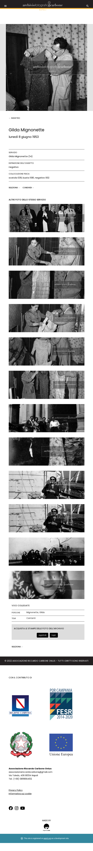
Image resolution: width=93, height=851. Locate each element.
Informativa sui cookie (20, 793)
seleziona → (14, 187)
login (54, 635)
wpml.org (47, 838)
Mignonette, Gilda (35, 612)
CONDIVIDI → (28, 187)
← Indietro (14, 118)
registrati (42, 635)
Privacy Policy (16, 790)
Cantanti (31, 618)
